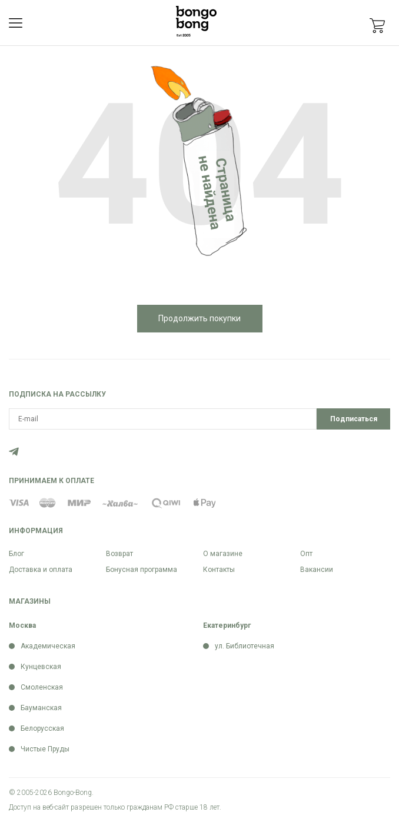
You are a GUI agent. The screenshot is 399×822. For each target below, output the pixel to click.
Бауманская (41, 708)
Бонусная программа (141, 569)
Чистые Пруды (45, 749)
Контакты (219, 569)
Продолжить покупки (199, 318)
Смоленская (42, 687)
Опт (306, 554)
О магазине (222, 554)
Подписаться (353, 419)
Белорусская (42, 728)
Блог (16, 554)
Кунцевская (41, 667)
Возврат (119, 554)
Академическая (48, 646)
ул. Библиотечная (244, 646)
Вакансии (316, 569)
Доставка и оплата (40, 569)
